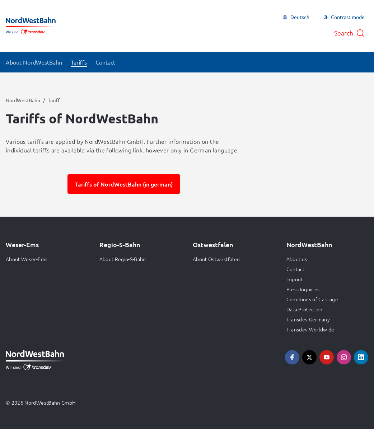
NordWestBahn (23, 100)
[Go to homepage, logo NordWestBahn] (31, 26)
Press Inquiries (303, 289)
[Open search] (349, 33)
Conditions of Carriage (312, 299)
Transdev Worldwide (310, 329)
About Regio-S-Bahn (122, 259)
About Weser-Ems (26, 259)
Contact (295, 269)
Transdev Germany (308, 319)
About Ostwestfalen (216, 259)
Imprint (294, 279)
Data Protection (304, 309)
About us (296, 259)
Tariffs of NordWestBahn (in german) (124, 184)
